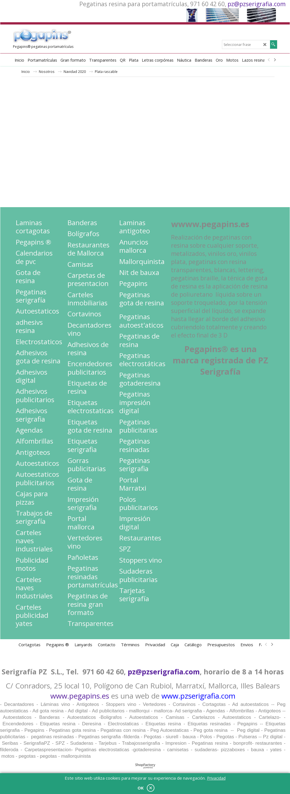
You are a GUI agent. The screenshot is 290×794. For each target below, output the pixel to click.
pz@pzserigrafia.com (256, 4)
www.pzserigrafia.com (198, 696)
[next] (274, 59)
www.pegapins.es (79, 696)
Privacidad (216, 778)
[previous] (269, 59)
